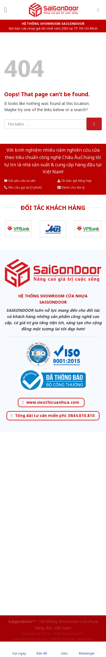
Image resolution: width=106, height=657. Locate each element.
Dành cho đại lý (71, 187)
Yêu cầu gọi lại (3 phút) (23, 187)
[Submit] (94, 124)
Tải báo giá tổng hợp (74, 181)
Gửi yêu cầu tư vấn (20, 181)
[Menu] (7, 10)
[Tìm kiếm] (99, 9)
